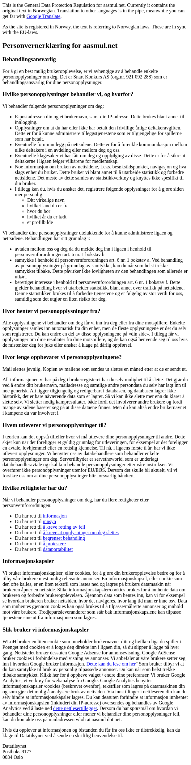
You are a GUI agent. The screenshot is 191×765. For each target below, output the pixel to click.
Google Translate (44, 16)
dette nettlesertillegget (75, 708)
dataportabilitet (58, 549)
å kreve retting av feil (64, 527)
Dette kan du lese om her (111, 663)
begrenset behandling (64, 538)
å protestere (54, 543)
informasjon (55, 515)
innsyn (49, 521)
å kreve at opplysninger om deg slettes (81, 532)
